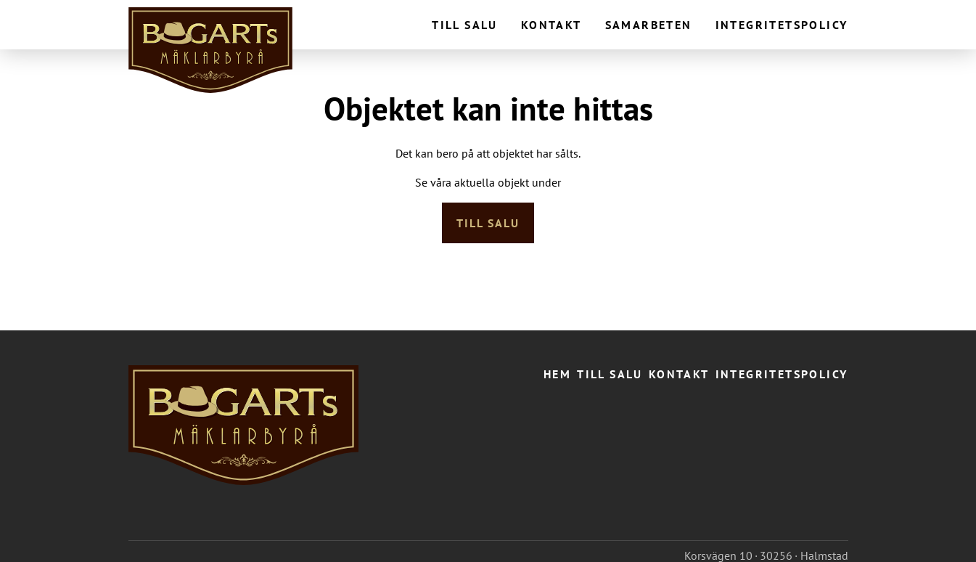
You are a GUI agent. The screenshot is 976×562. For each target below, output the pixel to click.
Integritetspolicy (781, 24)
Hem (557, 374)
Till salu (465, 24)
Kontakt (551, 24)
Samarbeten (648, 24)
